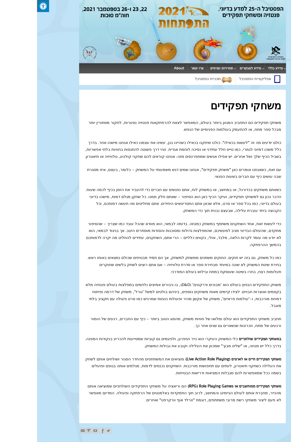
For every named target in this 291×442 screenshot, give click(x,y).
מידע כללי (238, 68)
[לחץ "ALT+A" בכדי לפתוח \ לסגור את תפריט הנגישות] (6, 6)
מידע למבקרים (213, 68)
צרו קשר (160, 68)
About (142, 68)
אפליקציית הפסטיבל (224, 79)
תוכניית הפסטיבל (176, 79)
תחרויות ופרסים (184, 68)
